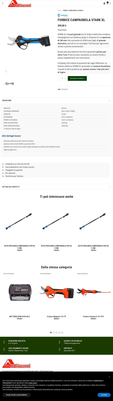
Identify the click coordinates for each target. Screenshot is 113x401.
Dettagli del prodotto (10, 187)
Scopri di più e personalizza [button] (16, 395)
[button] (51, 332)
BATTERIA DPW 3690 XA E (19, 316)
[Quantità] (62, 78)
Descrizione (6, 100)
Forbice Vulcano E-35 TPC (93, 316)
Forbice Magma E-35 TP (56, 316)
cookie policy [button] (32, 383)
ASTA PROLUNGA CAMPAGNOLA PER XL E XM (19, 247)
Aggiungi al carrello (77, 78)
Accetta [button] (104, 395)
